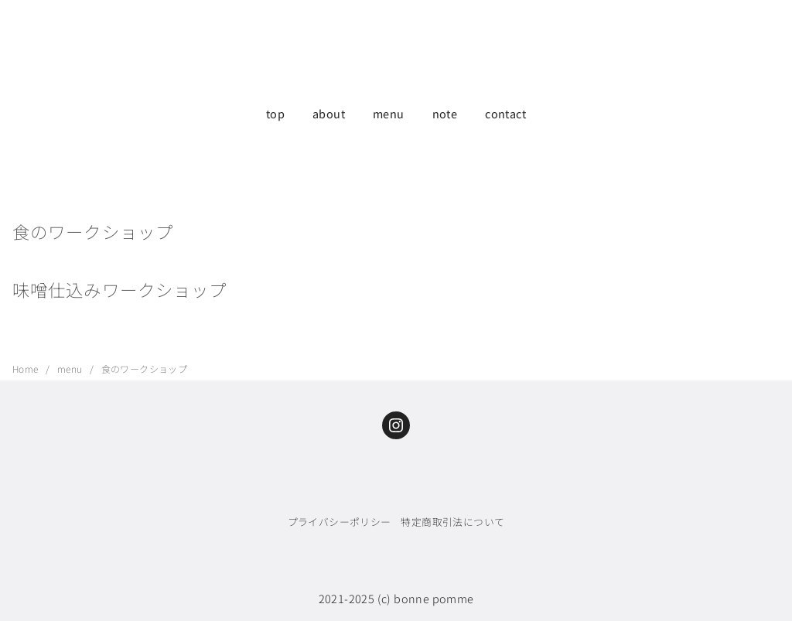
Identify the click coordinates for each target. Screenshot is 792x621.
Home (26, 368)
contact (505, 113)
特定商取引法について (452, 521)
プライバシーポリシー (339, 521)
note (445, 113)
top (275, 113)
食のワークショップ (144, 368)
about (328, 113)
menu (389, 113)
